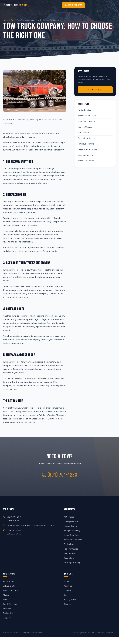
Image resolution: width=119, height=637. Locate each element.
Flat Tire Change (85, 127)
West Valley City (10, 590)
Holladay (7, 618)
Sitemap (67, 604)
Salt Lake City (9, 586)
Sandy (6, 599)
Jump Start (69, 558)
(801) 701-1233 (95, 89)
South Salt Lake (10, 604)
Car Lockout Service (86, 138)
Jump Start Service (86, 121)
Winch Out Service (86, 161)
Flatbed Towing (70, 526)
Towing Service (84, 110)
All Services (69, 517)
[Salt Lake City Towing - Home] (19, 5)
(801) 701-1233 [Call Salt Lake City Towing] (59, 476)
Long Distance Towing (87, 149)
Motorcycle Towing (86, 144)
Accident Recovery (86, 155)
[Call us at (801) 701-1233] (73, 5)
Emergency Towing (72, 530)
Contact (67, 590)
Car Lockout (69, 544)
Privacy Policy (70, 599)
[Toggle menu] (113, 5)
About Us (68, 586)
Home (5, 20)
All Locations (8, 581)
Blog (13, 20)
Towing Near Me (71, 521)
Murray (6, 595)
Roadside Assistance (87, 116)
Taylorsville (8, 613)
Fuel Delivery (83, 132)
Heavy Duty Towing (72, 535)
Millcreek (7, 609)
